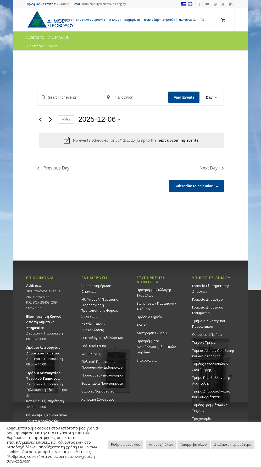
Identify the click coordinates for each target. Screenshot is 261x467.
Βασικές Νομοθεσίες (97, 391)
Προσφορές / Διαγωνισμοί (102, 375)
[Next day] (50, 119)
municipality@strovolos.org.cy (104, 4)
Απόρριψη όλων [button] (194, 444)
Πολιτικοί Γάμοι (93, 345)
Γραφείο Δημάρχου (207, 299)
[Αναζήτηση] (202, 19)
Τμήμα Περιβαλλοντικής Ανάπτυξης (211, 380)
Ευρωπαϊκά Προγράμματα (102, 383)
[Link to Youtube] (207, 4)
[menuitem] (66, 19)
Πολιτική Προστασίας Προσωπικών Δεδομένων (102, 364)
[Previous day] (40, 119)
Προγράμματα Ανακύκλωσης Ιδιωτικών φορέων (156, 346)
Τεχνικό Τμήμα (203, 342)
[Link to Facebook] (199, 4)
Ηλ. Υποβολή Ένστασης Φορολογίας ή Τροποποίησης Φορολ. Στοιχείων (99, 308)
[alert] (131, 140)
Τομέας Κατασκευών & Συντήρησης (210, 367)
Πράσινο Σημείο (149, 317)
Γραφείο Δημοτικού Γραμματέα (207, 310)
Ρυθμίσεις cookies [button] (125, 444)
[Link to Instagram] (215, 4)
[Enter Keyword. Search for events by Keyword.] (70, 97)
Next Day (211, 168)
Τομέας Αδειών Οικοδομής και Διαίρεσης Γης (213, 353)
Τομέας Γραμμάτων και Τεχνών (210, 407)
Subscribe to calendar (193, 186)
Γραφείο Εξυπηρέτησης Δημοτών (210, 288)
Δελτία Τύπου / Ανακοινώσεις (93, 327)
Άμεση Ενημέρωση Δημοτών (96, 288)
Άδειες (142, 325)
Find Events (184, 97)
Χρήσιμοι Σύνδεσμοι (97, 399)
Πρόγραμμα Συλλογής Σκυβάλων (154, 292)
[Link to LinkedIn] (231, 4)
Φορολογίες (91, 353)
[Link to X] (223, 4)
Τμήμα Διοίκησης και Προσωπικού (208, 324)
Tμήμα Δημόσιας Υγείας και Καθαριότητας (211, 394)
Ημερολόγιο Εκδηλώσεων (102, 337)
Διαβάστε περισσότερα (232, 444)
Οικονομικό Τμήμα (207, 334)
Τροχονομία (201, 418)
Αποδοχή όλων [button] (161, 444)
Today (66, 119)
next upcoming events (178, 140)
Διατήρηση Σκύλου (152, 333)
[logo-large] (50, 19)
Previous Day (53, 168)
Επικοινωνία (147, 360)
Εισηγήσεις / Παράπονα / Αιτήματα (156, 306)
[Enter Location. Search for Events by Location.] (135, 97)
